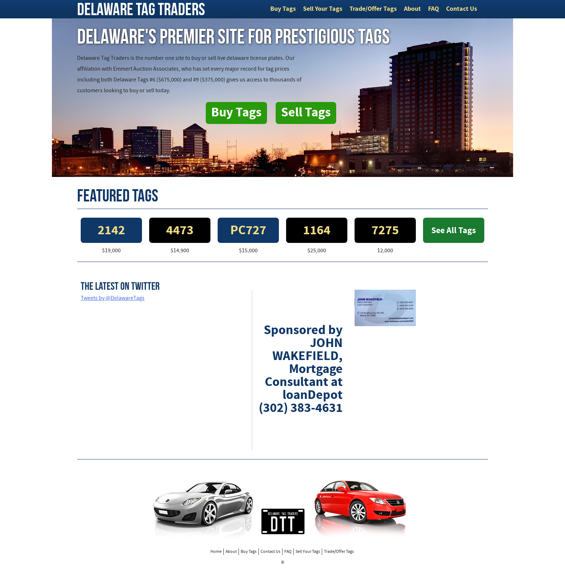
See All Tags (453, 231)
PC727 (248, 231)
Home (216, 552)
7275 (385, 231)
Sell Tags (306, 113)
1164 (316, 231)
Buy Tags (283, 9)
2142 (111, 231)
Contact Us (461, 9)
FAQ (433, 9)
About (412, 9)
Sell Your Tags (322, 9)
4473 (179, 231)
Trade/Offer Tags (373, 9)
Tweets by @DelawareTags (112, 298)
